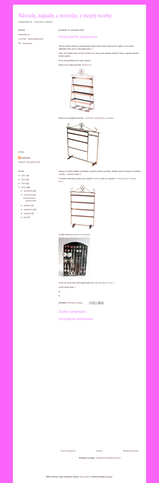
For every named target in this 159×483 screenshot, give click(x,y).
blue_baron (85, 477)
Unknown (25, 158)
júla (25, 217)
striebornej (121, 178)
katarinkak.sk (24, 34)
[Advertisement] (99, 419)
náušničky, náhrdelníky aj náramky (99, 118)
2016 (23, 179)
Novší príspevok (68, 451)
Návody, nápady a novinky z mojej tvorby (65, 15)
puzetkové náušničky (81, 234)
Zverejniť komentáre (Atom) (108, 458)
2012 (23, 187)
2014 (23, 183)
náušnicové (86, 65)
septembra (29, 209)
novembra (28, 195)
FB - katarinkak (25, 43)
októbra (27, 205)
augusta (28, 213)
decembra (28, 191)
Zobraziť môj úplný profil (29, 162)
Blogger (108, 477)
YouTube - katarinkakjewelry (30, 39)
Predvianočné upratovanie (29, 199)
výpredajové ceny (105, 283)
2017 (23, 175)
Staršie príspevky (131, 451)
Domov (99, 451)
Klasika (97, 178)
